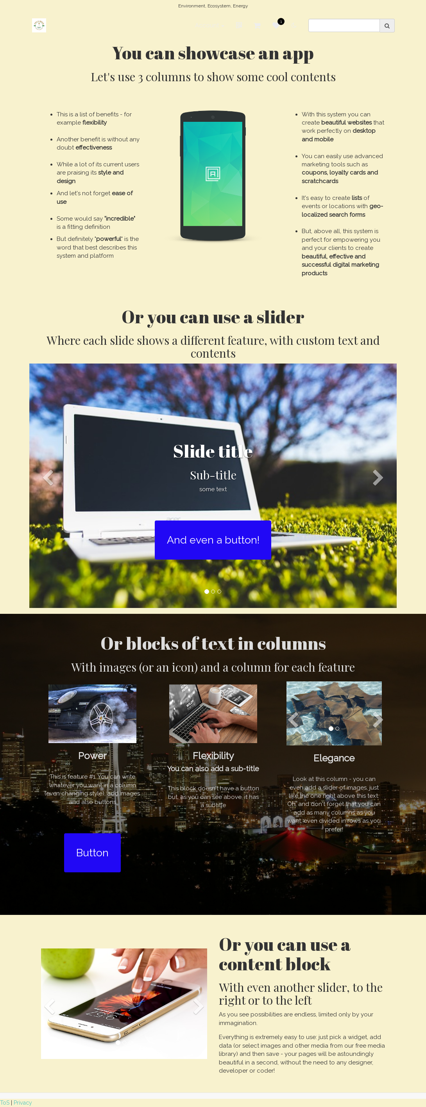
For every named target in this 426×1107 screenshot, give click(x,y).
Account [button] (209, 25)
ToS (4, 1103)
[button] (47, 537)
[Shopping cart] (257, 26)
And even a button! (213, 540)
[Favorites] (276, 26)
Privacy (23, 1103)
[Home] (39, 26)
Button (92, 853)
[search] (344, 25)
